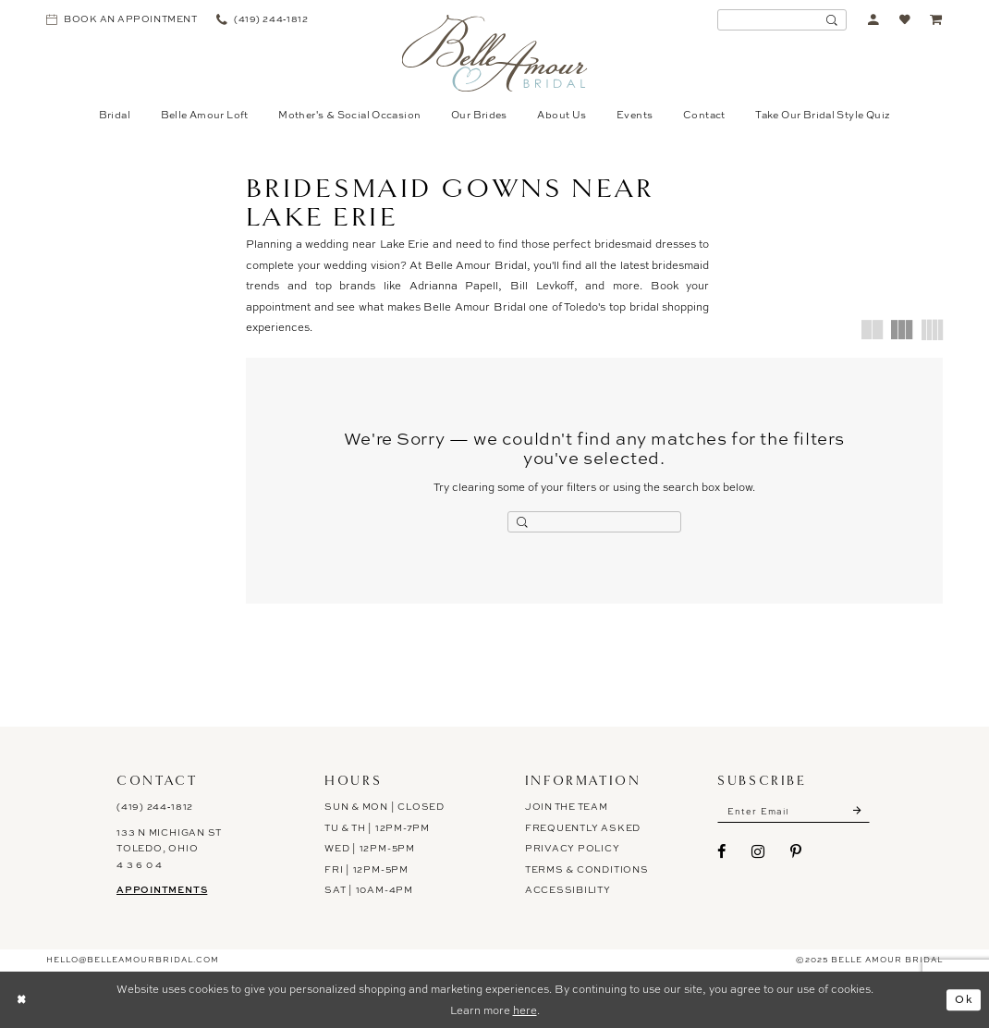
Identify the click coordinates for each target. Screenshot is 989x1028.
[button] (874, 20)
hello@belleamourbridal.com (132, 960)
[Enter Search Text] (782, 20)
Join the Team (566, 807)
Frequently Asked (583, 828)
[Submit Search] (832, 20)
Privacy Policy (572, 848)
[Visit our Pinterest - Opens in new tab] (796, 851)
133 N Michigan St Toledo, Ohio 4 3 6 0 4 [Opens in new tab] (169, 849)
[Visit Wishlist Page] (905, 20)
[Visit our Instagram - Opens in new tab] (758, 851)
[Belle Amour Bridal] (495, 53)
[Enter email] (793, 810)
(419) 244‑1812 (154, 807)
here (525, 1010)
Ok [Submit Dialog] (964, 999)
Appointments (161, 889)
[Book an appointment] (122, 20)
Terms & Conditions (587, 869)
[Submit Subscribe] (858, 810)
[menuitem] (122, 20)
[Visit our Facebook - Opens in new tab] (721, 851)
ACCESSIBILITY (568, 890)
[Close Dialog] (21, 999)
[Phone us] (262, 20)
